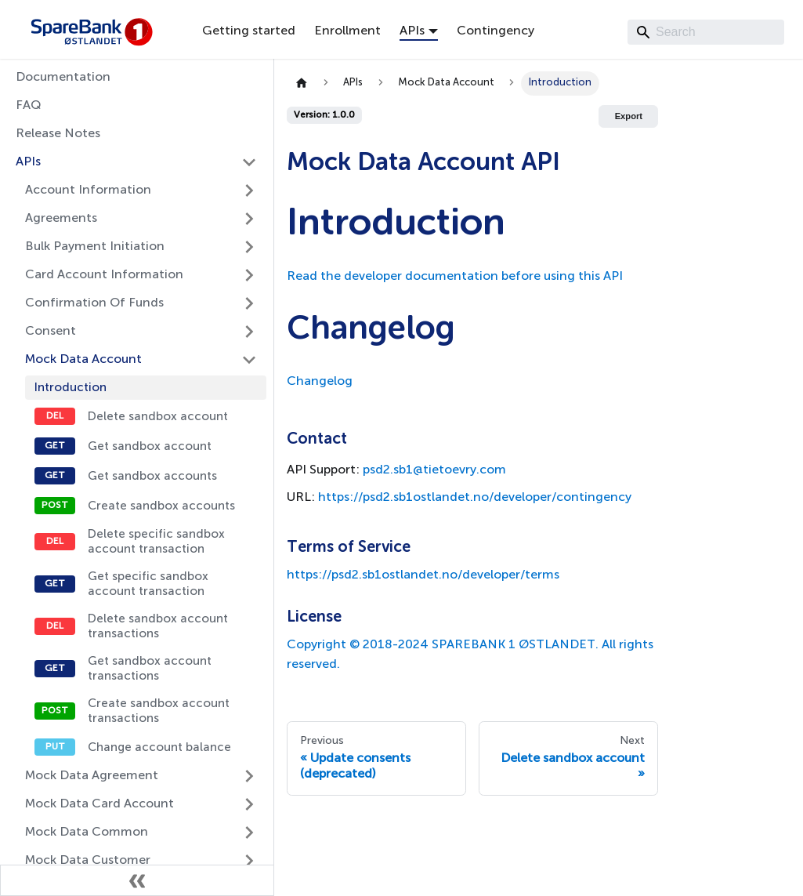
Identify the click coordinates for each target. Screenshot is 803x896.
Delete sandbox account (158, 417)
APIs (28, 162)
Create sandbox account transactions (159, 711)
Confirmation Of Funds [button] (94, 303)
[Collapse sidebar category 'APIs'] (249, 162)
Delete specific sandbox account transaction (156, 541)
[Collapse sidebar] (137, 880)
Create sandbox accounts (161, 506)
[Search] (706, 32)
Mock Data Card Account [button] (99, 804)
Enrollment (347, 31)
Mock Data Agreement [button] (91, 776)
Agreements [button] (61, 218)
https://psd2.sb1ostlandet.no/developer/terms (423, 575)
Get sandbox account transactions (150, 668)
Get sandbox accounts (152, 476)
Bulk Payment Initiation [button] (95, 247)
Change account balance (159, 747)
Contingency (495, 31)
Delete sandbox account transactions (158, 626)
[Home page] (301, 83)
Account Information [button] (88, 190)
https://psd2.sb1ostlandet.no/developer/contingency (474, 498)
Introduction (70, 388)
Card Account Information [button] (104, 275)
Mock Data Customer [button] (87, 860)
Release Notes (58, 134)
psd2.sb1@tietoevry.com (434, 470)
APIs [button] (412, 31)
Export (628, 116)
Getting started (248, 31)
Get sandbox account (150, 446)
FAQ (29, 106)
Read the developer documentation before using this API (455, 276)
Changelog (320, 381)
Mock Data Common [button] (86, 832)
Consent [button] (50, 331)
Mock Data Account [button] (83, 360)
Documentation (63, 77)
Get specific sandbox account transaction (148, 584)
